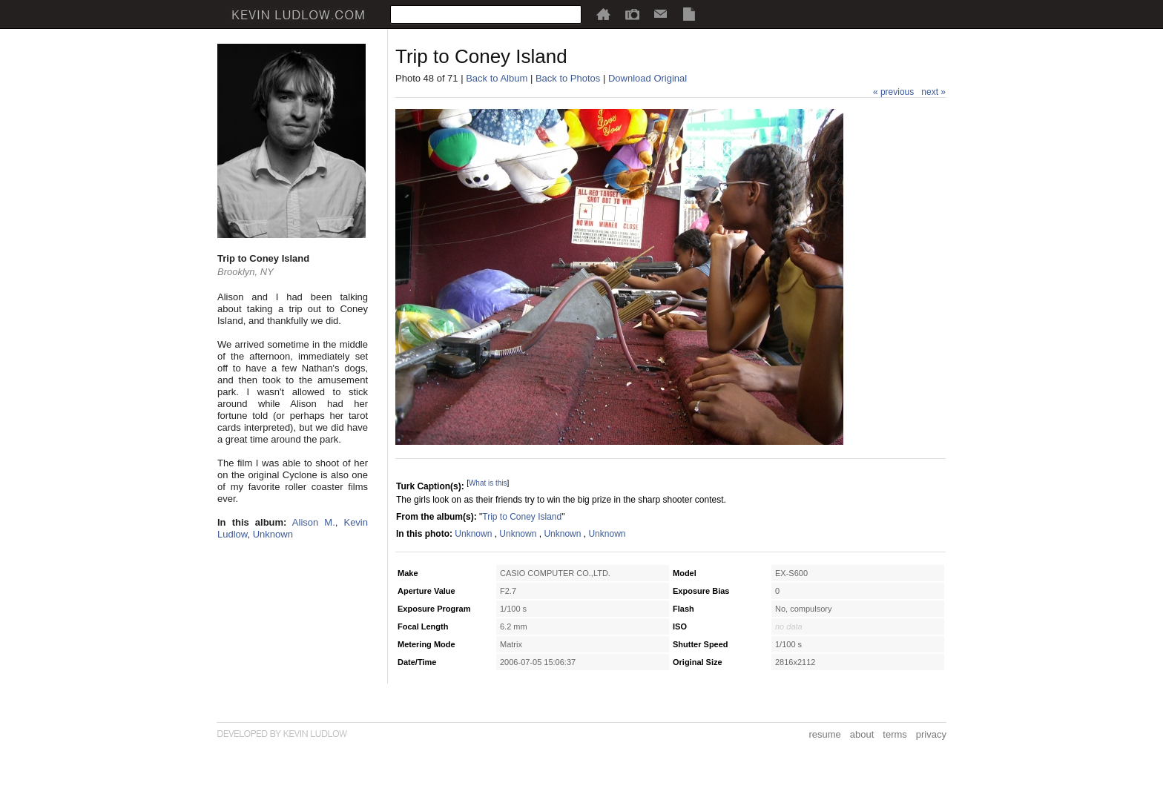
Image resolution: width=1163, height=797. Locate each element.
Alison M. (313, 522)
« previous (893, 92)
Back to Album (496, 78)
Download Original (647, 78)
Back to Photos (568, 78)
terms (895, 734)
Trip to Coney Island (521, 517)
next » (933, 92)
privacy (931, 734)
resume (824, 734)
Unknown (273, 534)
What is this (488, 483)
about (862, 734)
